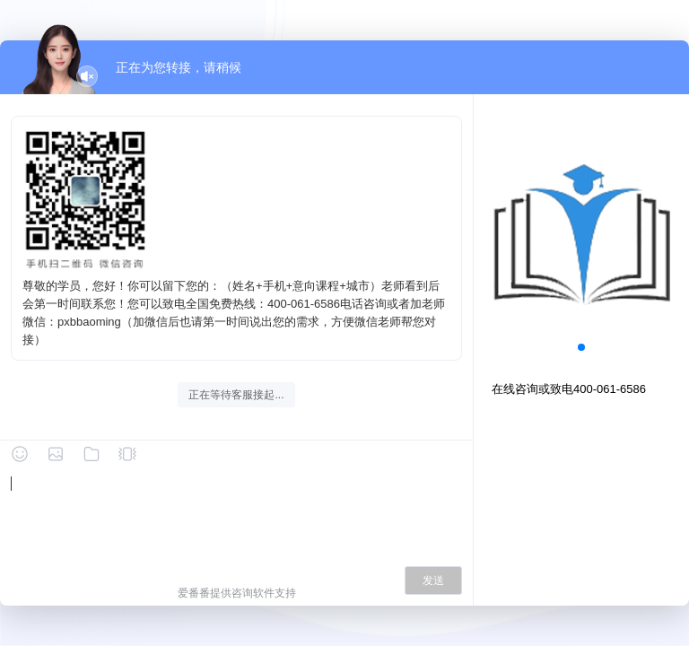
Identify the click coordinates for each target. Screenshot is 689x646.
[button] (581, 347)
